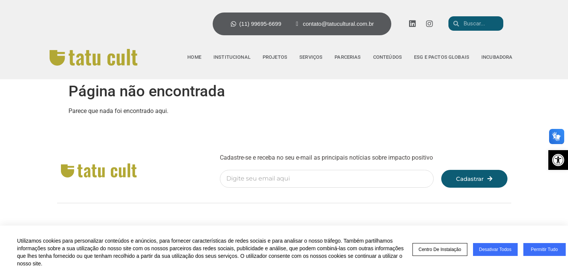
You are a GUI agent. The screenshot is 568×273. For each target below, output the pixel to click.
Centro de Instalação (440, 249)
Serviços (310, 57)
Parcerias (348, 57)
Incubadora (497, 57)
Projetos (275, 57)
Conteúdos (387, 57)
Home (194, 57)
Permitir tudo (544, 249)
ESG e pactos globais (441, 57)
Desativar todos (495, 249)
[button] (558, 160)
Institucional (232, 57)
